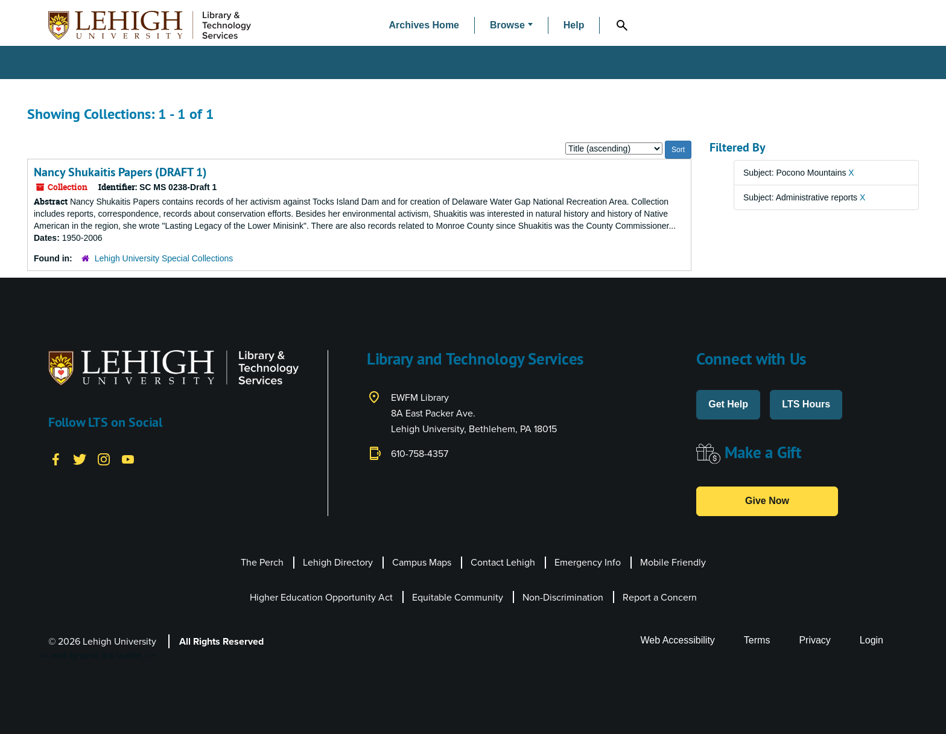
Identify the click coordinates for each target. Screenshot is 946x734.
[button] (511, 25)
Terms (757, 640)
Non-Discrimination (562, 597)
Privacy (814, 640)
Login (871, 640)
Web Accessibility (678, 640)
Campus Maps (421, 562)
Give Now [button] (767, 501)
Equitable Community (457, 597)
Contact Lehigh (503, 562)
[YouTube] (128, 458)
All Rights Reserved (221, 641)
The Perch (262, 562)
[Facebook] (55, 458)
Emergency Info (587, 562)
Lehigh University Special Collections (164, 258)
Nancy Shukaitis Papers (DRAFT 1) (120, 172)
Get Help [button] (728, 404)
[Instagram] (104, 458)
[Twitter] (79, 458)
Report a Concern (660, 597)
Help (574, 25)
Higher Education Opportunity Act (321, 597)
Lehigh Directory (338, 562)
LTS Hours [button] (806, 404)
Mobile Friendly (673, 562)
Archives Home (424, 25)
